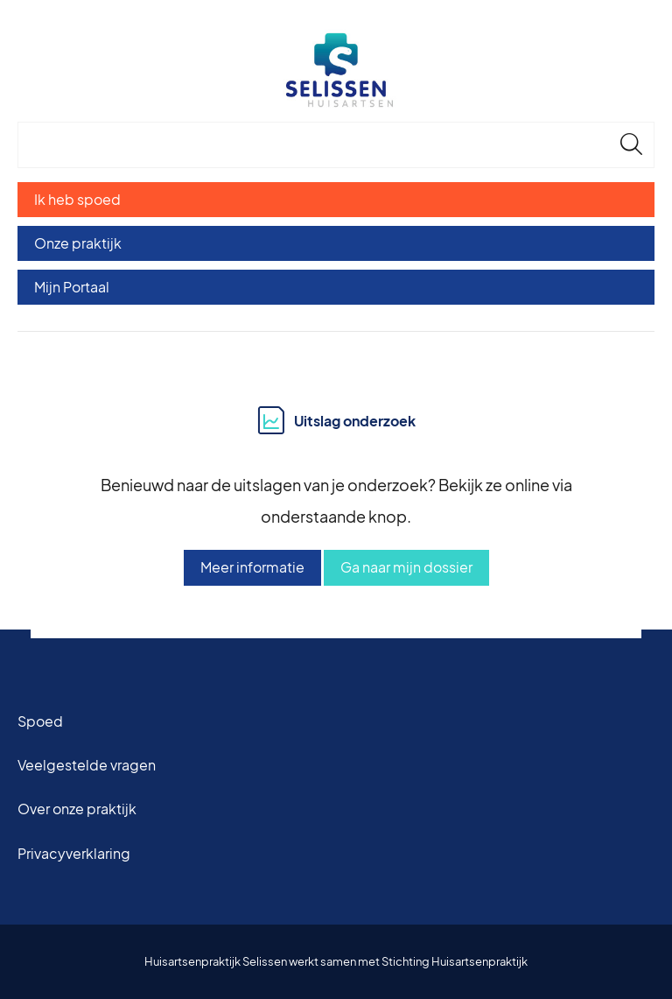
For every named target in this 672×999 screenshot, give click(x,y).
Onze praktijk (78, 243)
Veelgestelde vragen (87, 765)
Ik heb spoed (77, 199)
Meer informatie (252, 567)
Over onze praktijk (77, 808)
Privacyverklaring (74, 853)
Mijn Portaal (71, 287)
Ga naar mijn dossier (406, 567)
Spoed (40, 721)
